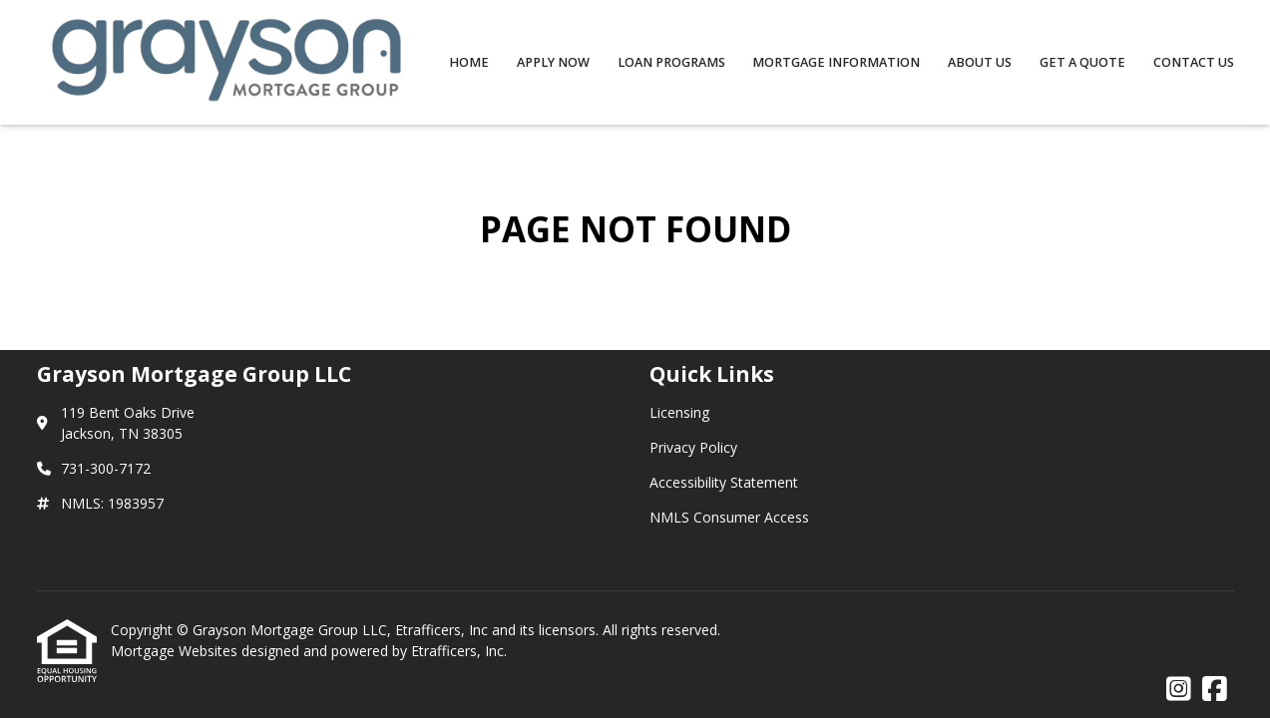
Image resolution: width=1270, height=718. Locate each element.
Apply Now (553, 62)
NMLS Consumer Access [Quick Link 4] (729, 517)
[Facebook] (1214, 689)
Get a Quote (1082, 62)
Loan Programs (671, 62)
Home (469, 62)
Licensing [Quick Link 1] (679, 412)
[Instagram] (1178, 689)
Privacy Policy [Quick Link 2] (693, 447)
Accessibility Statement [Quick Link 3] (723, 482)
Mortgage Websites (176, 650)
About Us (980, 62)
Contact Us (1193, 62)
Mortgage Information (836, 62)
